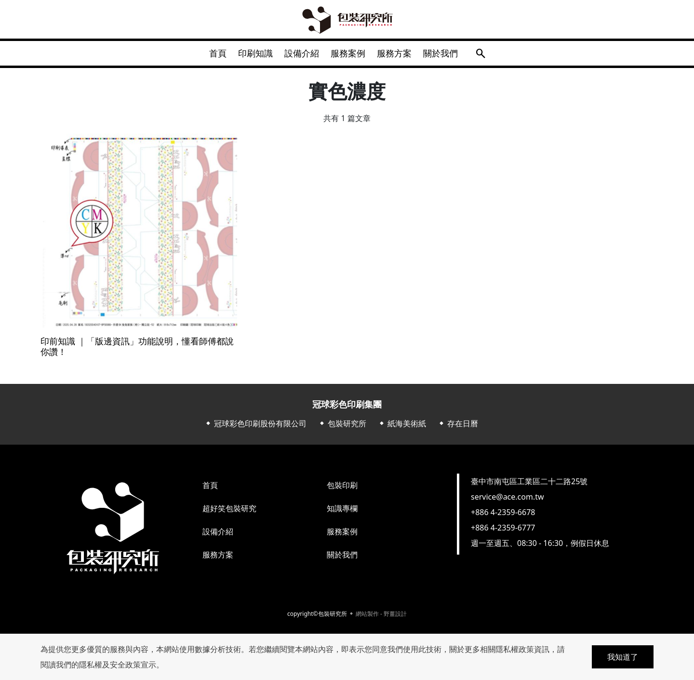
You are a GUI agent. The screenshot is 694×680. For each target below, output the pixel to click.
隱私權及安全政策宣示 (117, 664)
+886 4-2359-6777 (503, 531)
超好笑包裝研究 (229, 512)
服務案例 (350, 55)
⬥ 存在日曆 (458, 427)
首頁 (208, 55)
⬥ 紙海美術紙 (402, 427)
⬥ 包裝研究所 (342, 427)
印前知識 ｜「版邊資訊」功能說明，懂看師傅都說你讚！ (137, 350)
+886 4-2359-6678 (503, 516)
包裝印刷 (342, 489)
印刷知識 (249, 55)
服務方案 (400, 55)
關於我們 (450, 55)
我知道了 (622, 657)
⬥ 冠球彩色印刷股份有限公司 (255, 427)
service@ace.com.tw (507, 500)
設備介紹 (299, 55)
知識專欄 (342, 512)
